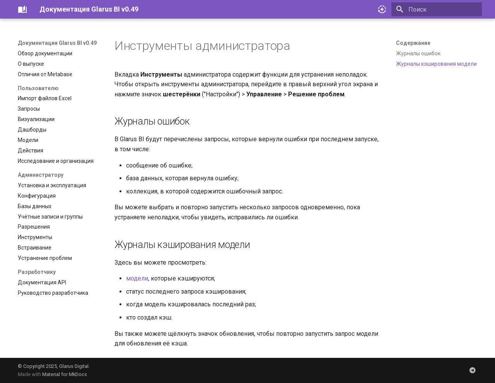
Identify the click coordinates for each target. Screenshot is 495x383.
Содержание (413, 43)
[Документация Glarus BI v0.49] (22, 9)
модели (137, 278)
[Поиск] (436, 9)
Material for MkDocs (64, 374)
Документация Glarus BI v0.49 (57, 43)
